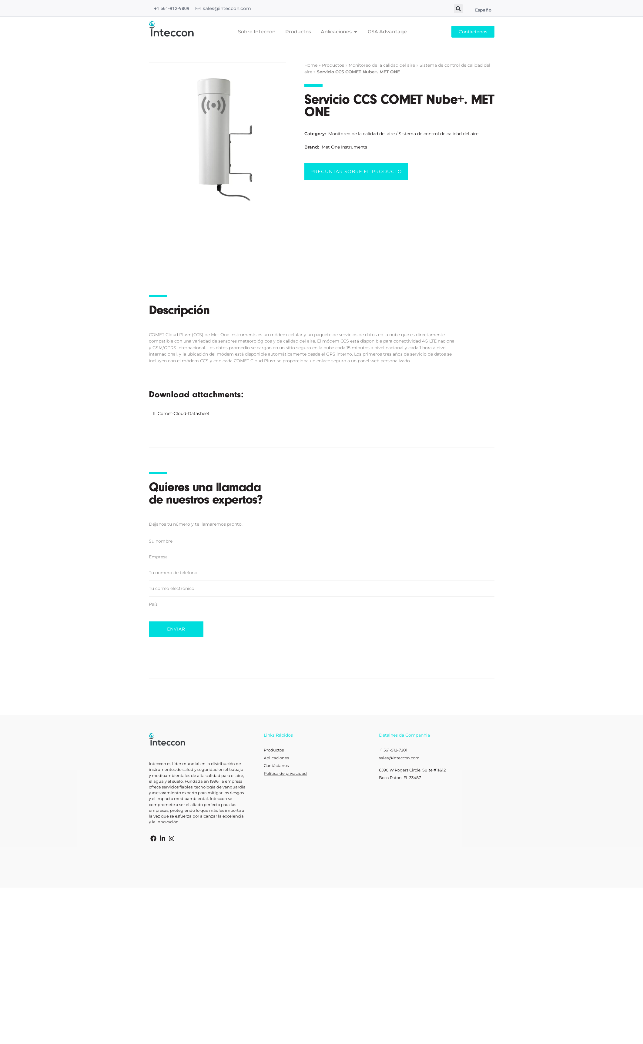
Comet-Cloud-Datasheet (183, 413)
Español (484, 10)
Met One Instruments (344, 147)
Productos (333, 65)
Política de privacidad (285, 773)
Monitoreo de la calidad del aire (382, 65)
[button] (458, 8)
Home (310, 65)
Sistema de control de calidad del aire (438, 133)
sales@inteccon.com (227, 8)
